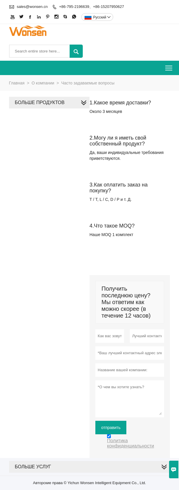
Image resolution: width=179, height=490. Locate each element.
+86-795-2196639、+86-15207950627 (91, 6)
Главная (17, 83)
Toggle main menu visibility (169, 66)
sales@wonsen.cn (32, 6)
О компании (43, 83)
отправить (111, 427)
